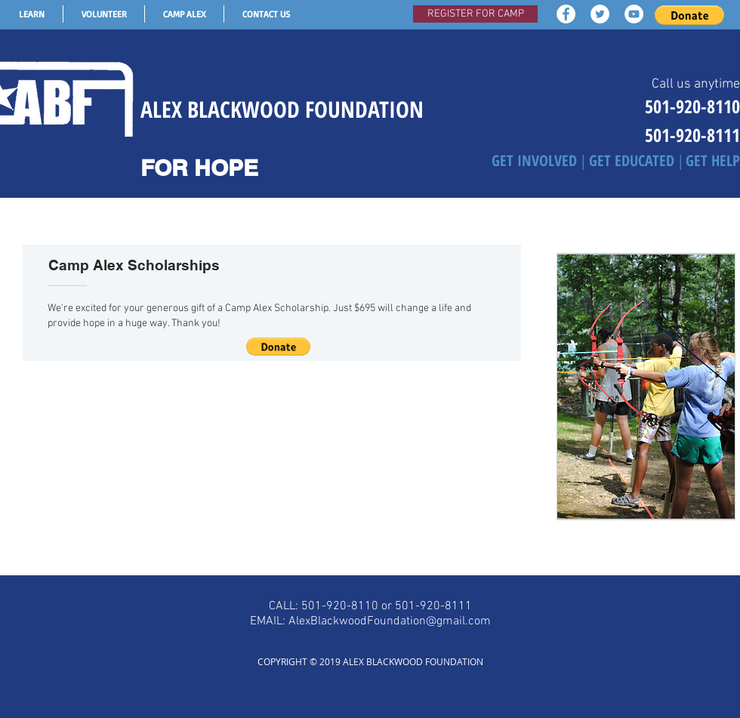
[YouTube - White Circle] (633, 14)
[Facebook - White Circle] (566, 14)
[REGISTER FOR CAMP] (475, 14)
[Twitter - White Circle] (599, 14)
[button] (689, 15)
